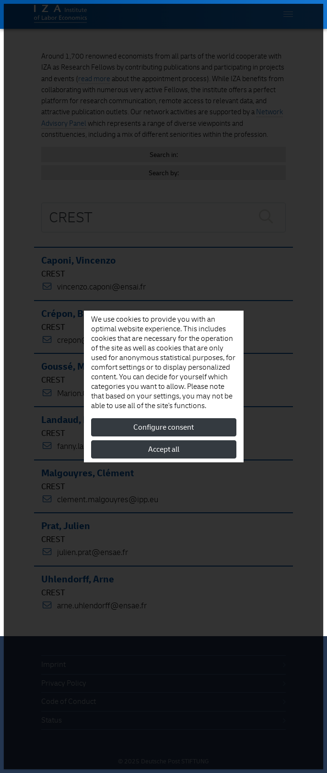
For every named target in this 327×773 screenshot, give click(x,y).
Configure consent (163, 427)
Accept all (163, 449)
